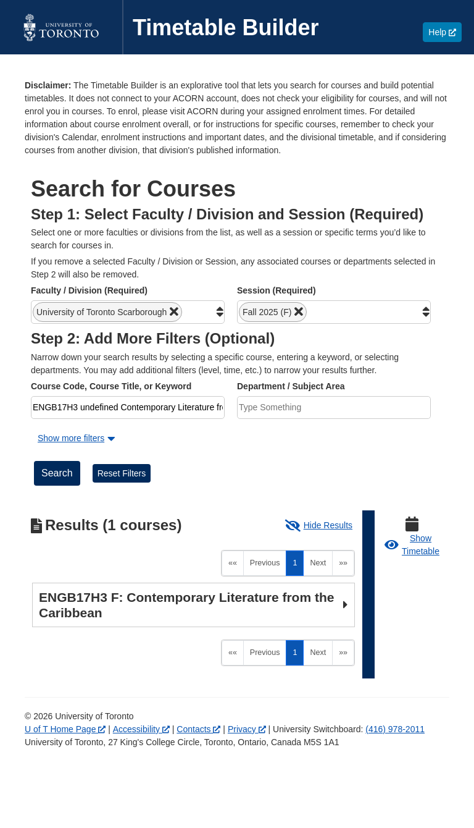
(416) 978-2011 (395, 729)
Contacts (198, 729)
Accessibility (141, 729)
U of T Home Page (65, 729)
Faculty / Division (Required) (89, 290)
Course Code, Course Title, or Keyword (111, 386)
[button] (107, 312)
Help (445, 32)
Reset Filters (122, 473)
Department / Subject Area (291, 386)
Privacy (247, 729)
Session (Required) (276, 290)
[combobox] (128, 312)
